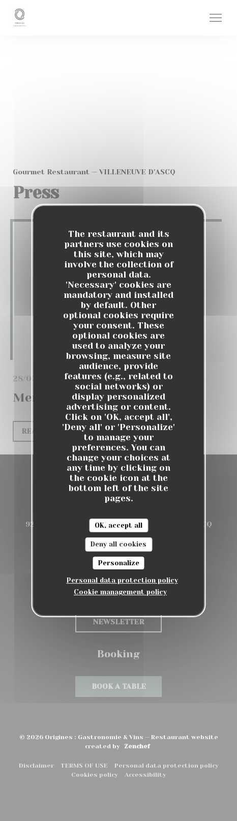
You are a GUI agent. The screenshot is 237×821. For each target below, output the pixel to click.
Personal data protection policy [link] (122, 580)
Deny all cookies (118, 544)
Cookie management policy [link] (120, 592)
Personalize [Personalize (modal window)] (118, 563)
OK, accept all (118, 525)
